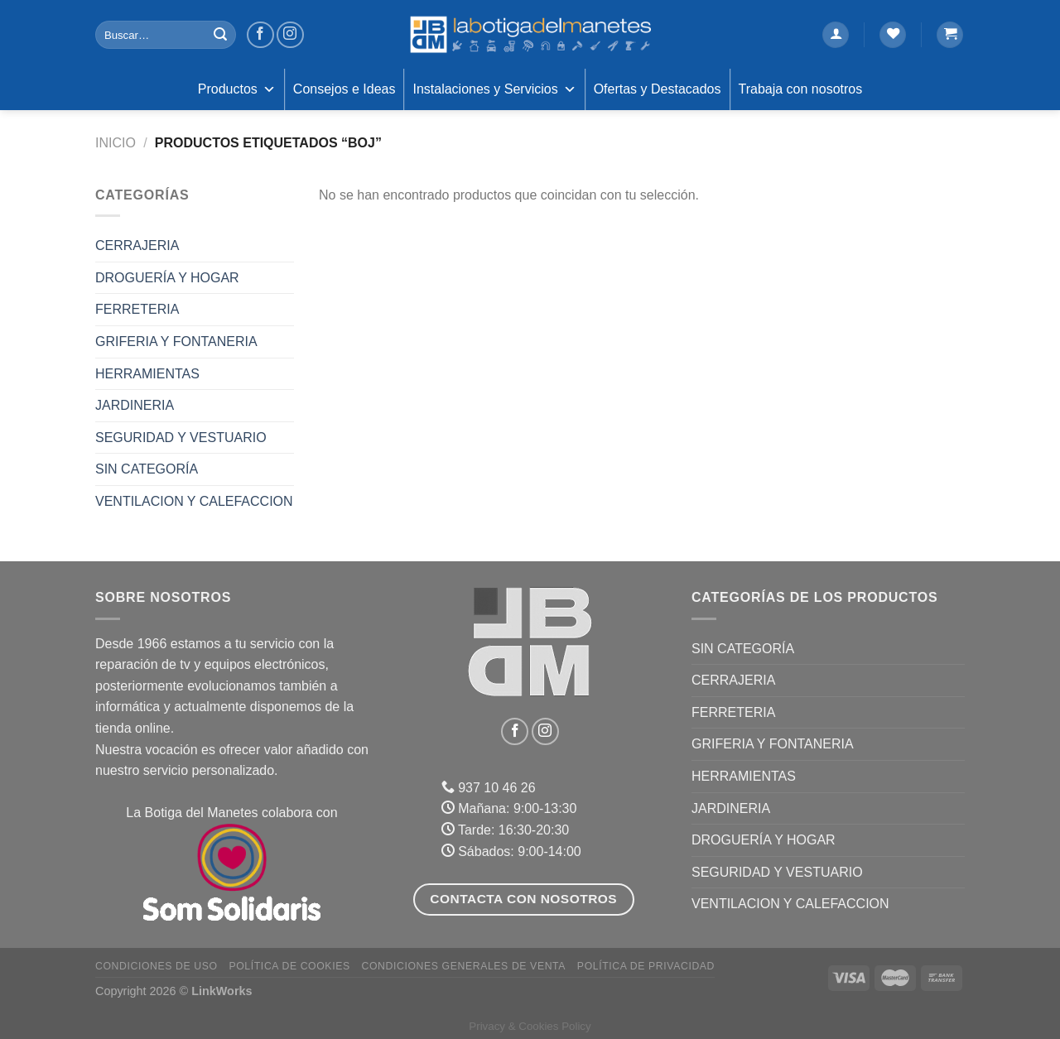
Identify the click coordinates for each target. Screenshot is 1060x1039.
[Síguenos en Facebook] (260, 35)
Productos (237, 89)
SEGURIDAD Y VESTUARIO (181, 438)
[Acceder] (835, 35)
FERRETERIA (137, 309)
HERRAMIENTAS (147, 374)
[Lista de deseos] (892, 35)
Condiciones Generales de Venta (464, 966)
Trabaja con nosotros (801, 89)
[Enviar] (220, 35)
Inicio (115, 143)
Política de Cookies (289, 966)
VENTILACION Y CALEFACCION (194, 501)
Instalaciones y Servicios (494, 89)
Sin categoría (146, 469)
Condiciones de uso (156, 966)
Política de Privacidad (646, 966)
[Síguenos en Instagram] (290, 35)
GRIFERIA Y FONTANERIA (176, 341)
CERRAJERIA (137, 245)
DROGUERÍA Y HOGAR (167, 278)
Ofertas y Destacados (657, 89)
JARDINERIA (134, 405)
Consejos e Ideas (344, 89)
